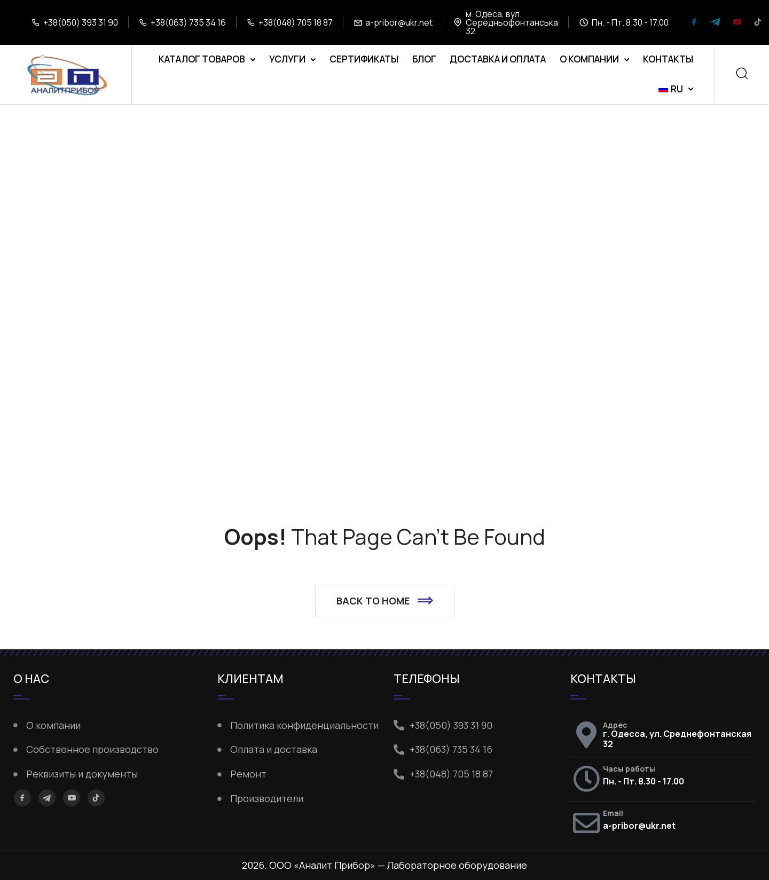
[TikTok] (758, 23)
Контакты (668, 59)
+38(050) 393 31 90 (80, 22)
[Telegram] (715, 23)
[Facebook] (694, 23)
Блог (424, 59)
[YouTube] (737, 23)
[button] (384, 601)
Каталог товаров (202, 59)
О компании (589, 59)
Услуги (287, 59)
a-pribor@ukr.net (399, 22)
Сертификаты (363, 59)
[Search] (742, 74)
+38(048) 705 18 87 (295, 22)
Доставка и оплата (498, 59)
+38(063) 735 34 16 (188, 22)
